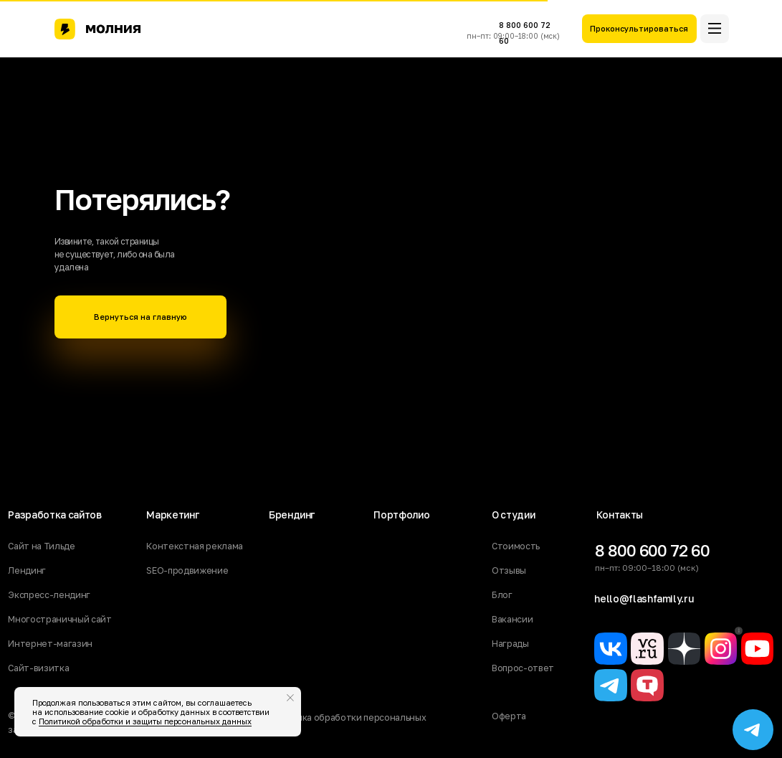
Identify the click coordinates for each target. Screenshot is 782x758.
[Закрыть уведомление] (290, 698)
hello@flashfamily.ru (643, 599)
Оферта (509, 716)
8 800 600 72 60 (652, 550)
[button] (639, 28)
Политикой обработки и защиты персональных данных (145, 721)
